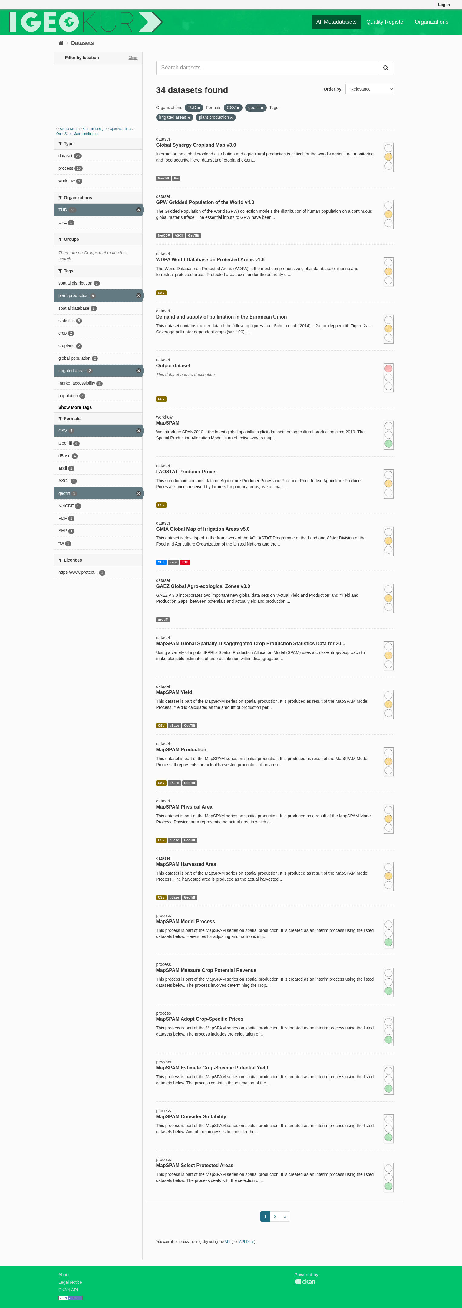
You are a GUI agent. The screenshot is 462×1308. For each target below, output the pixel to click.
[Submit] (386, 68)
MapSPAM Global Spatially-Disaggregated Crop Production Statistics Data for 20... (250, 643)
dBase (174, 725)
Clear (132, 58)
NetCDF (164, 235)
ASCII (179, 235)
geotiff (163, 619)
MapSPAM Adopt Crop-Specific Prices (199, 1019)
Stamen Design (94, 129)
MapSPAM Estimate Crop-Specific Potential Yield (212, 1067)
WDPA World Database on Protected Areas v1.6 (210, 259)
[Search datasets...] (267, 68)
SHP (161, 562)
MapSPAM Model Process (185, 921)
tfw (176, 178)
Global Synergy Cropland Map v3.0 (196, 145)
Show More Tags (75, 407)
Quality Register (385, 22)
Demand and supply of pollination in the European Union (221, 316)
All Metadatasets (336, 22)
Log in (444, 4)
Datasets (82, 43)
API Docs (246, 1242)
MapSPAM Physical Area (184, 806)
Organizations (431, 22)
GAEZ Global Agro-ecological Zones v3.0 (203, 586)
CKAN (305, 1281)
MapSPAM (168, 422)
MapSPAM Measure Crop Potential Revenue (206, 970)
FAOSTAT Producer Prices (186, 471)
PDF (185, 562)
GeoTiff (163, 178)
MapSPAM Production (181, 749)
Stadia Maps (69, 129)
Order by (332, 89)
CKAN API (68, 1289)
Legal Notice (70, 1282)
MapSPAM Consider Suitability (191, 1116)
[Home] (61, 43)
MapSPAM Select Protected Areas (194, 1165)
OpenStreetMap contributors (77, 133)
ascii (173, 562)
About (64, 1274)
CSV (161, 293)
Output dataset (173, 365)
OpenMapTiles (120, 129)
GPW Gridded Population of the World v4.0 (205, 202)
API (227, 1242)
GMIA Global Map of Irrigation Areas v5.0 (203, 529)
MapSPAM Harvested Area (186, 864)
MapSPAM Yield (174, 692)
